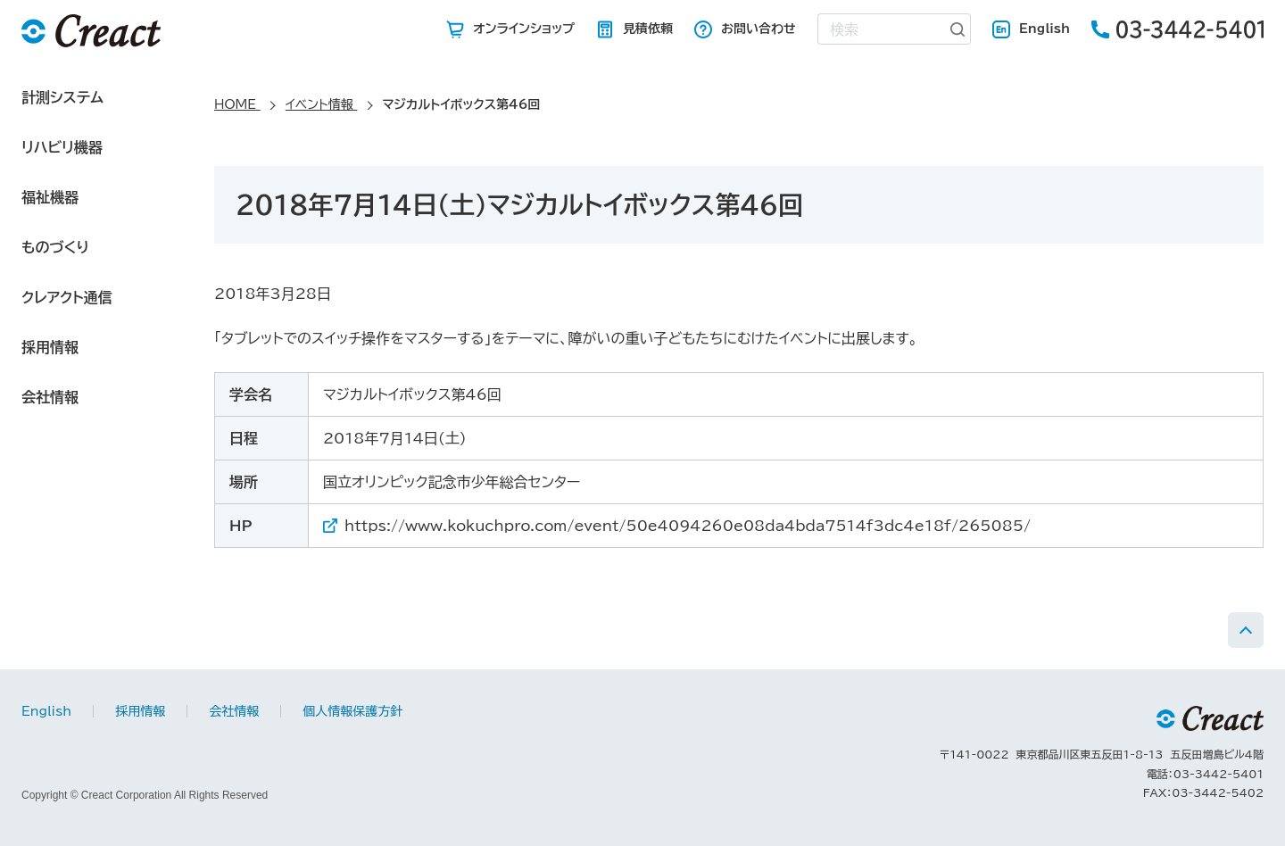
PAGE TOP (1246, 630)
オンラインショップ (524, 28)
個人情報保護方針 (352, 711)
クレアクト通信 (66, 297)
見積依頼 (648, 28)
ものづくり (55, 247)
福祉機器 (50, 197)
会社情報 (50, 397)
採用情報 (50, 347)
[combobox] (881, 29)
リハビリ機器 (62, 147)
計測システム (62, 97)
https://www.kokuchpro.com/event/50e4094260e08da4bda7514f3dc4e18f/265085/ (687, 525)
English (1044, 28)
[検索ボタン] (958, 29)
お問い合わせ (758, 28)
